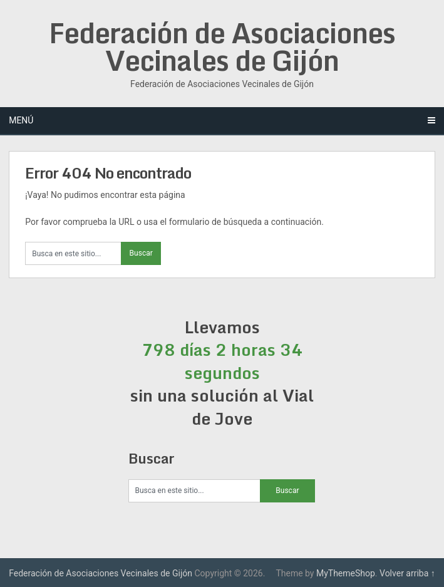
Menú (21, 120)
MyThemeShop (345, 573)
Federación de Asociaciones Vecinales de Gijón (222, 46)
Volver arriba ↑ (407, 573)
